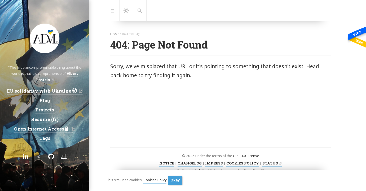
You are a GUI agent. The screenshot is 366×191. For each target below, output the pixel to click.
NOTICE (166, 163)
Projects (44, 110)
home (114, 34)
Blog (44, 100)
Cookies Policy (154, 180)
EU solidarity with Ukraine (42, 91)
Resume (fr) (44, 119)
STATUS (270, 163)
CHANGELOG (190, 163)
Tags (44, 138)
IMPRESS (214, 163)
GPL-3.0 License (246, 155)
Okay (175, 180)
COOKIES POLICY (242, 163)
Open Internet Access (42, 129)
